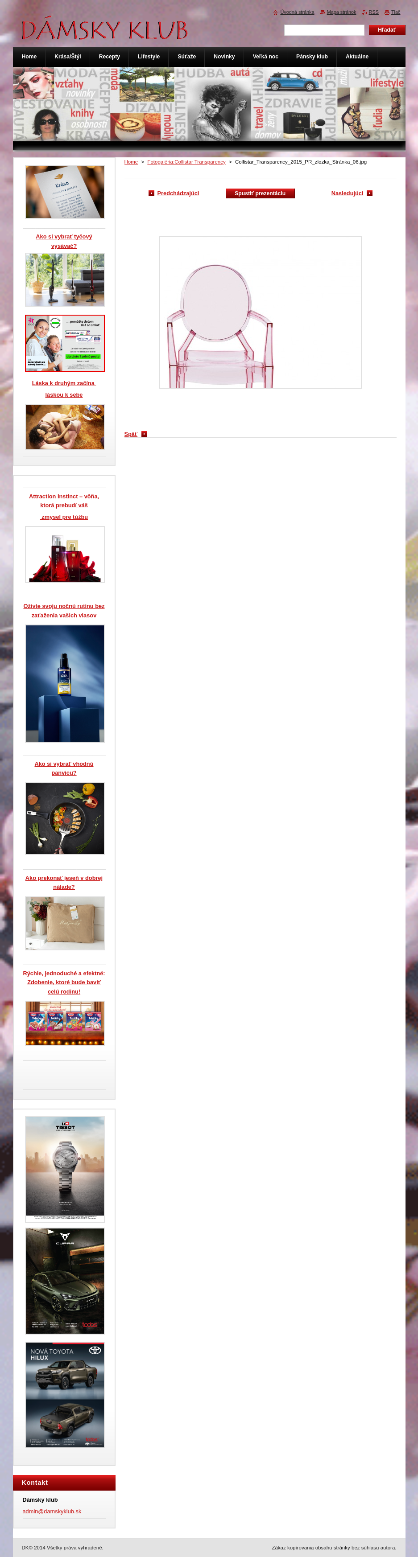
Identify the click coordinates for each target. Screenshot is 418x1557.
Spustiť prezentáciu (260, 193)
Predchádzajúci (178, 193)
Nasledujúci (347, 193)
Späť (131, 434)
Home (131, 161)
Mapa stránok (341, 12)
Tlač (396, 12)
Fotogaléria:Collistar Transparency (186, 161)
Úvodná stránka (297, 12)
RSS (374, 12)
